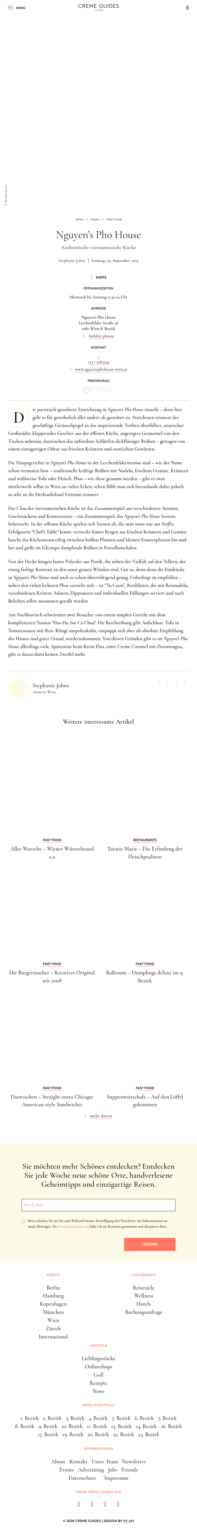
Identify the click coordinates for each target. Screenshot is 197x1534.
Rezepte (98, 1383)
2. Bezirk (52, 1418)
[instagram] (92, 1505)
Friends (129, 1469)
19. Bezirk (72, 1434)
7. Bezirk (167, 1418)
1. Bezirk (29, 1418)
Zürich (53, 1328)
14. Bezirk (146, 1426)
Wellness (143, 1295)
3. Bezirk (75, 1418)
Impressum (116, 1478)
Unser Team (105, 1461)
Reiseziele (143, 1287)
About (58, 1461)
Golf (99, 1374)
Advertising (91, 1469)
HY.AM (128, 1521)
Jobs (112, 1469)
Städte (53, 1275)
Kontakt (78, 1461)
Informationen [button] (98, 1449)
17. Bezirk (48, 1434)
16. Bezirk (171, 1426)
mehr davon (101, 1116)
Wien (53, 1320)
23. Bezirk (148, 1434)
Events (66, 1469)
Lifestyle (98, 1345)
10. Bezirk (72, 1426)
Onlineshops (98, 1366)
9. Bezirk (48, 1426)
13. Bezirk (121, 1426)
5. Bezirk (121, 1418)
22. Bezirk (123, 1434)
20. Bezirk (98, 1434)
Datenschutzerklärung (73, 1226)
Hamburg (53, 1295)
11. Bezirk (97, 1426)
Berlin (53, 1287)
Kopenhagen (53, 1304)
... (98, 356)
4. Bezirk (97, 1418)
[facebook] (79, 1505)
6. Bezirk (144, 1418)
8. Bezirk (24, 1426)
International (53, 1336)
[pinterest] (105, 1505)
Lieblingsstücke (98, 1358)
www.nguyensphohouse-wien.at (101, 369)
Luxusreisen (143, 1275)
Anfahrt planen (101, 336)
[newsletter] (118, 1505)
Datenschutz (82, 1478)
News (98, 1391)
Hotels (143, 1304)
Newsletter (134, 1461)
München (53, 1312)
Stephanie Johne (71, 260)
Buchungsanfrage (143, 1312)
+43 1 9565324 (98, 361)
